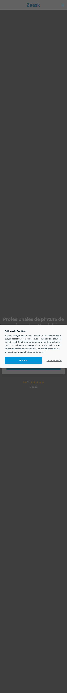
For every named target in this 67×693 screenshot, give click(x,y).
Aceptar (23, 360)
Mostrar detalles (54, 360)
